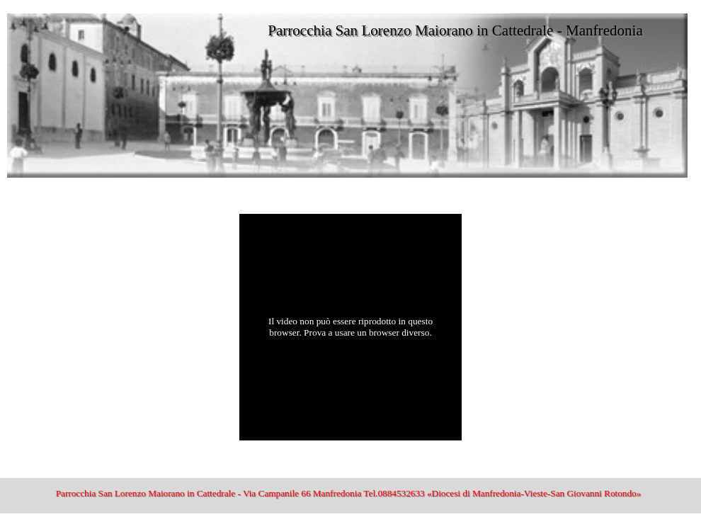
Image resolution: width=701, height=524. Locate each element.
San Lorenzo (35, 199)
